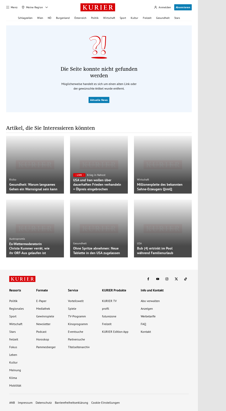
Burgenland (63, 18)
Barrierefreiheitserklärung (71, 402)
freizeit (13, 339)
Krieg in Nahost (96, 174)
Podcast (41, 332)
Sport (123, 18)
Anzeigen (147, 308)
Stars (177, 18)
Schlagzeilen (25, 18)
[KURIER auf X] (176, 279)
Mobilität (15, 385)
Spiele (72, 308)
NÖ (49, 18)
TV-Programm (77, 316)
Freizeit (147, 18)
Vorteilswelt (76, 301)
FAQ (143, 324)
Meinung (15, 370)
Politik (95, 18)
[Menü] (12, 7)
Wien (40, 18)
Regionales (16, 308)
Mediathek (43, 308)
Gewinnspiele (45, 316)
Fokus (13, 347)
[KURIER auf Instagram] (167, 279)
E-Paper (41, 301)
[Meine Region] (32, 7)
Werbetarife (148, 316)
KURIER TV (109, 301)
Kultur (134, 18)
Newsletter (43, 324)
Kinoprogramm (78, 324)
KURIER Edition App (115, 332)
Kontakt (146, 332)
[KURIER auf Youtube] (158, 279)
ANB (12, 402)
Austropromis (17, 238)
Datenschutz (44, 402)
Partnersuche (76, 339)
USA (139, 243)
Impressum (25, 402)
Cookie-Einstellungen (105, 402)
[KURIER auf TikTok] (185, 279)
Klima (13, 378)
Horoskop (42, 339)
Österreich (80, 18)
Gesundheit (163, 18)
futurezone (109, 316)
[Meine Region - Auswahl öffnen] (46, 7)
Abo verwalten (150, 301)
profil (105, 308)
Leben (13, 355)
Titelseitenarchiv (79, 347)
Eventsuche (75, 332)
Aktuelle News (99, 100)
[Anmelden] (162, 7)
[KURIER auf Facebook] (148, 279)
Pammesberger (46, 347)
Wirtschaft (109, 18)
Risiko (12, 179)
